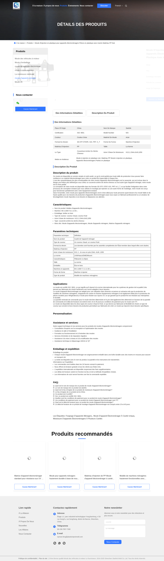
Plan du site (43, 558)
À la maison (37, 6)
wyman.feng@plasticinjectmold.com (70, 537)
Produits (63, 6)
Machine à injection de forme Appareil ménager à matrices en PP (118, 477)
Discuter (104, 6)
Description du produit (103, 113)
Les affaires (23, 530)
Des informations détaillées (69, 113)
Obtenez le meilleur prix (114, 99)
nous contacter (112, 542)
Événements (73, 6)
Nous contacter (86, 6)
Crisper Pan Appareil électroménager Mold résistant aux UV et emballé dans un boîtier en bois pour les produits (83, 477)
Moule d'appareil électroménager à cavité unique (113, 416)
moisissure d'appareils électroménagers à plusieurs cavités (77, 419)
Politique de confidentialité (27, 558)
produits (22, 517)
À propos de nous (51, 6)
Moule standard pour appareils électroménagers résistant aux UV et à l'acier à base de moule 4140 (48, 477)
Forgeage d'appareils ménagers (79, 416)
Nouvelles (23, 526)
